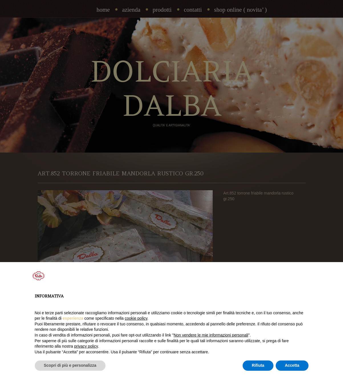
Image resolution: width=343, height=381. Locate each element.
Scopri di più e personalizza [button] (70, 365)
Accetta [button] (292, 365)
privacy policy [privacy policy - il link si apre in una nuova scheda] (86, 346)
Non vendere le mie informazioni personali (211, 335)
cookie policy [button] (136, 318)
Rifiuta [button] (258, 365)
